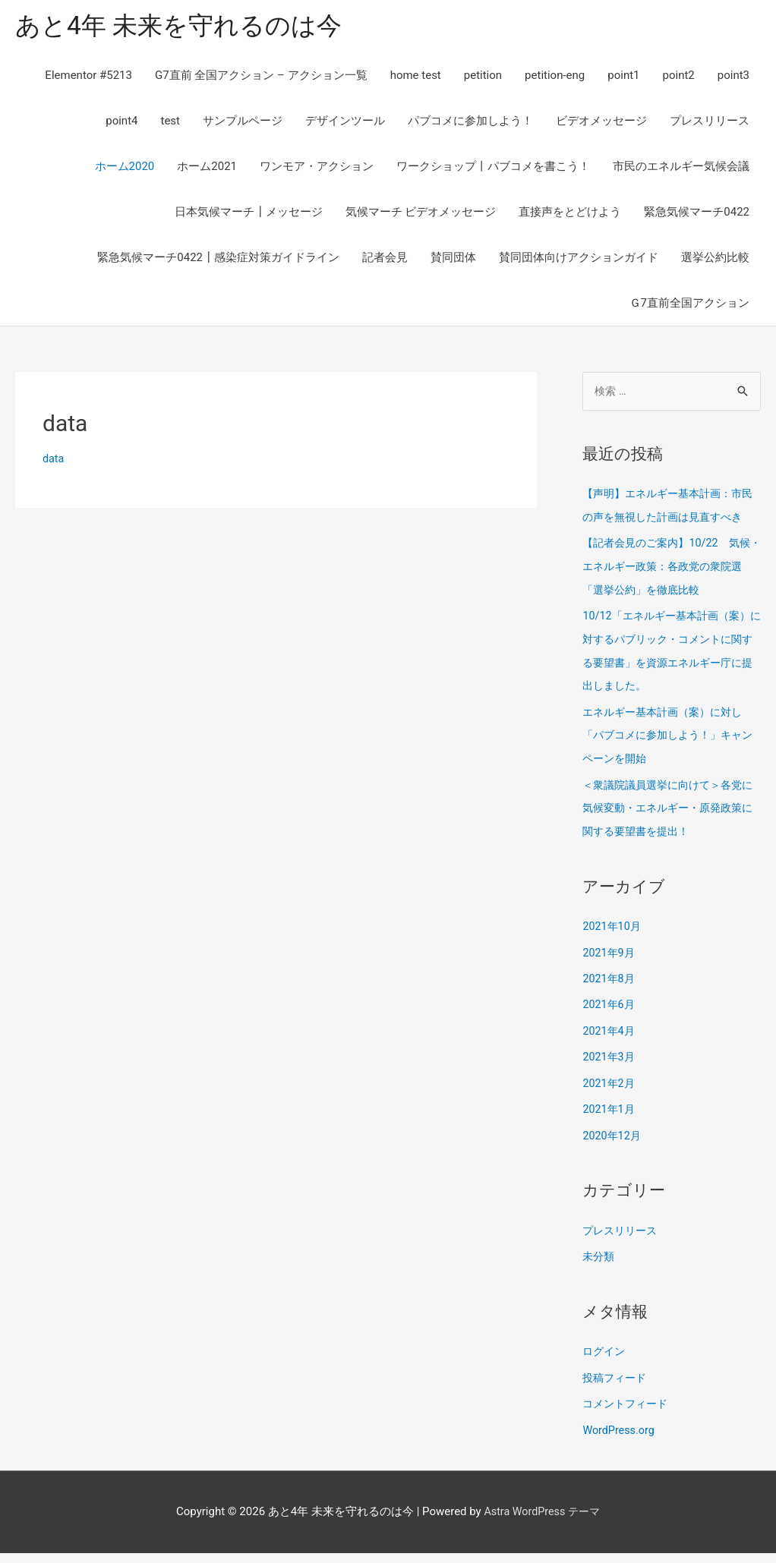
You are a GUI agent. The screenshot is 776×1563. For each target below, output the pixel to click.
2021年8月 (609, 996)
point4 (121, 123)
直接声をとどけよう (570, 214)
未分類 (599, 1269)
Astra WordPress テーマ (542, 1521)
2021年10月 (613, 944)
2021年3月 (609, 1072)
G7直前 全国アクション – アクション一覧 (261, 77)
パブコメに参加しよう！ (470, 123)
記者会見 (385, 259)
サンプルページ (242, 123)
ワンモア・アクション (317, 168)
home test (415, 77)
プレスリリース (709, 123)
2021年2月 (609, 1098)
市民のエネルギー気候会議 (681, 168)
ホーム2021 (207, 168)
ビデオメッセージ (601, 123)
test (170, 123)
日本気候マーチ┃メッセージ (249, 214)
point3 (733, 77)
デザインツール (345, 123)
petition (483, 77)
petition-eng (555, 77)
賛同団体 (453, 259)
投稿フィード (616, 1390)
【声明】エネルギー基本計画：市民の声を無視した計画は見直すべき (667, 520)
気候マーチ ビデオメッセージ (421, 214)
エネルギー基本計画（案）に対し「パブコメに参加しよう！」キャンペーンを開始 (667, 756)
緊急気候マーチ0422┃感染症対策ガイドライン (218, 259)
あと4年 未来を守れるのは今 (188, 27)
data (54, 461)
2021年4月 (609, 1047)
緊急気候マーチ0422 (696, 214)
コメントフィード (627, 1415)
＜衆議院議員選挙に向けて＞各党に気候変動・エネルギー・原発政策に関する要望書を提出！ (667, 827)
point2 (679, 77)
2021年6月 (609, 1021)
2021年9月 (609, 970)
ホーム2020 (125, 168)
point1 (623, 77)
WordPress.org (620, 1441)
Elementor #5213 (88, 77)
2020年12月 (613, 1149)
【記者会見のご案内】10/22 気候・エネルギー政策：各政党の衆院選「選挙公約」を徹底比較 (667, 590)
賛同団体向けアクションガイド (578, 259)
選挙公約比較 (715, 259)
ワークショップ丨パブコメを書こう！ (493, 168)
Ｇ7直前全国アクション (689, 305)
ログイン (605, 1364)
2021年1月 (609, 1123)
